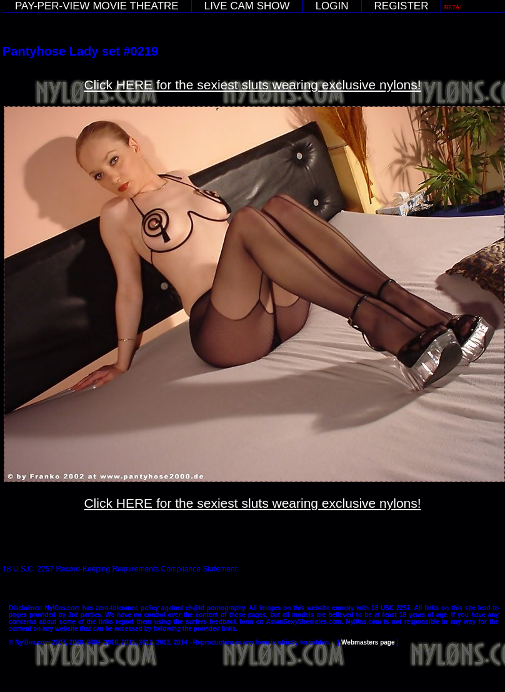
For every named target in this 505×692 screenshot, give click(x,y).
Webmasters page (367, 642)
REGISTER (401, 6)
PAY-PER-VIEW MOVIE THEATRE (97, 6)
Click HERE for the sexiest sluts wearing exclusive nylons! (252, 84)
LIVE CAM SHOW (247, 6)
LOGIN (332, 6)
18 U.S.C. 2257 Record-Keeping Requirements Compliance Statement (119, 569)
